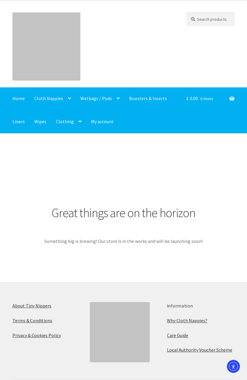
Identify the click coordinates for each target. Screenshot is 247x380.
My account (102, 121)
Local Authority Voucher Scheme (199, 350)
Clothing (65, 121)
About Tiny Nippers (31, 306)
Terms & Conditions (32, 320)
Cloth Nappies (48, 98)
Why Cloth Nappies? (187, 320)
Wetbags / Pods (96, 98)
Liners (18, 121)
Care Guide (177, 335)
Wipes (40, 121)
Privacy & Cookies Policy (36, 335)
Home (18, 98)
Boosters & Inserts (148, 98)
